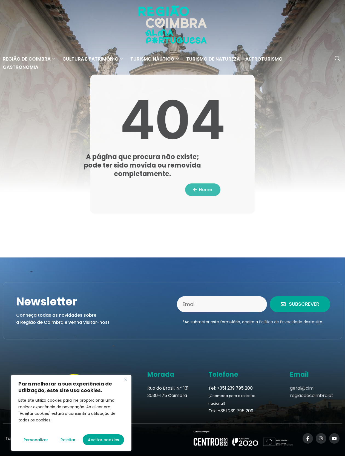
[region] (71, 413)
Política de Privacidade (280, 322)
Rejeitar (68, 440)
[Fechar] (125, 379)
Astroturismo (264, 59)
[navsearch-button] (337, 58)
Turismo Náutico (154, 59)
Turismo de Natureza (213, 59)
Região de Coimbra (29, 59)
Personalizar (36, 440)
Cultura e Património (92, 59)
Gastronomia (20, 67)
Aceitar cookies (103, 440)
